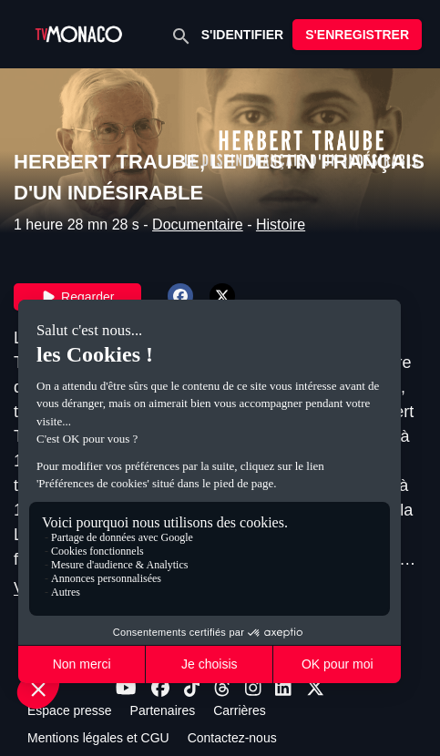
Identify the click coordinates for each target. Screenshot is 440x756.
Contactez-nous (232, 737)
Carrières (239, 710)
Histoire (280, 224)
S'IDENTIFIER (242, 34)
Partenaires (163, 710)
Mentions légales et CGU (98, 737)
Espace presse (69, 710)
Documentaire (197, 224)
